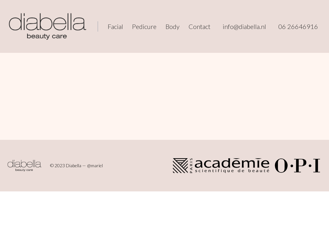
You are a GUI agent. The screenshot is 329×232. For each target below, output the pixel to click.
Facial (115, 26)
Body (172, 26)
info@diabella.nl (244, 26)
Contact (199, 26)
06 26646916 (298, 26)
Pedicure (144, 26)
